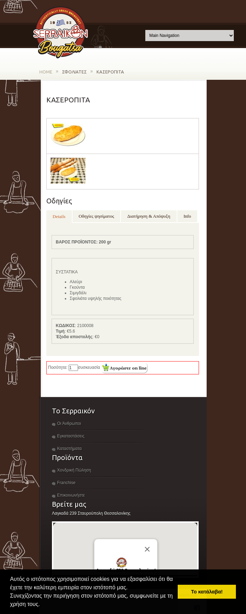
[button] (42, 605)
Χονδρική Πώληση (74, 470)
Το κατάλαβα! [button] (207, 591)
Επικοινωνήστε (71, 495)
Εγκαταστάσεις (70, 436)
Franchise (66, 482)
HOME (45, 71)
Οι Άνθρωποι (69, 423)
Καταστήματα (69, 448)
